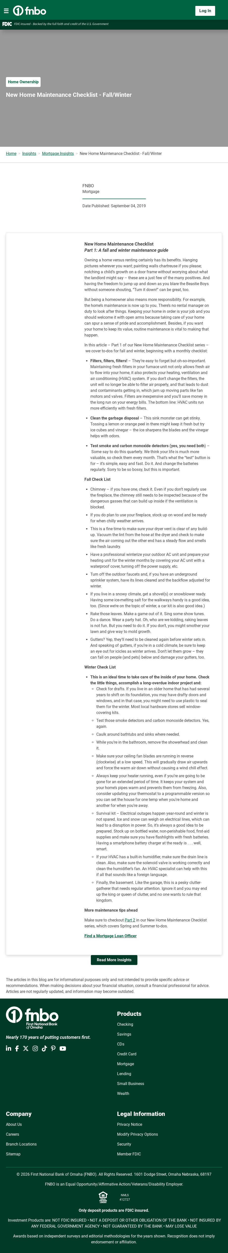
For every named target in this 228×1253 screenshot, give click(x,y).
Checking (125, 1024)
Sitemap (13, 1154)
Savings (124, 1034)
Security (124, 1144)
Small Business (130, 1083)
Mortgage (125, 1064)
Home (11, 153)
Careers (12, 1134)
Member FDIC (129, 1154)
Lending (124, 1073)
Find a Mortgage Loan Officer (110, 936)
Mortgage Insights (58, 153)
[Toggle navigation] (6, 10)
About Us (14, 1124)
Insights (29, 153)
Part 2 (130, 920)
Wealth (123, 1093)
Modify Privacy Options (137, 1134)
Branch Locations (21, 1144)
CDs (120, 1044)
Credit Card (126, 1054)
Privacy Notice (129, 1124)
